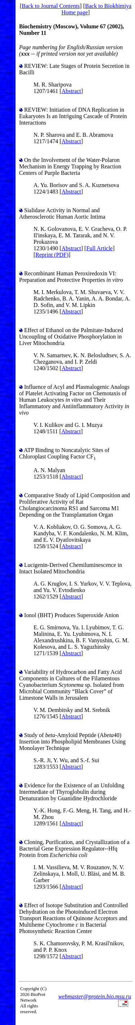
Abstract (71, 91)
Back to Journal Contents (51, 6)
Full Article (99, 248)
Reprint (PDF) (51, 255)
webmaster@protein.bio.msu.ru (94, 996)
